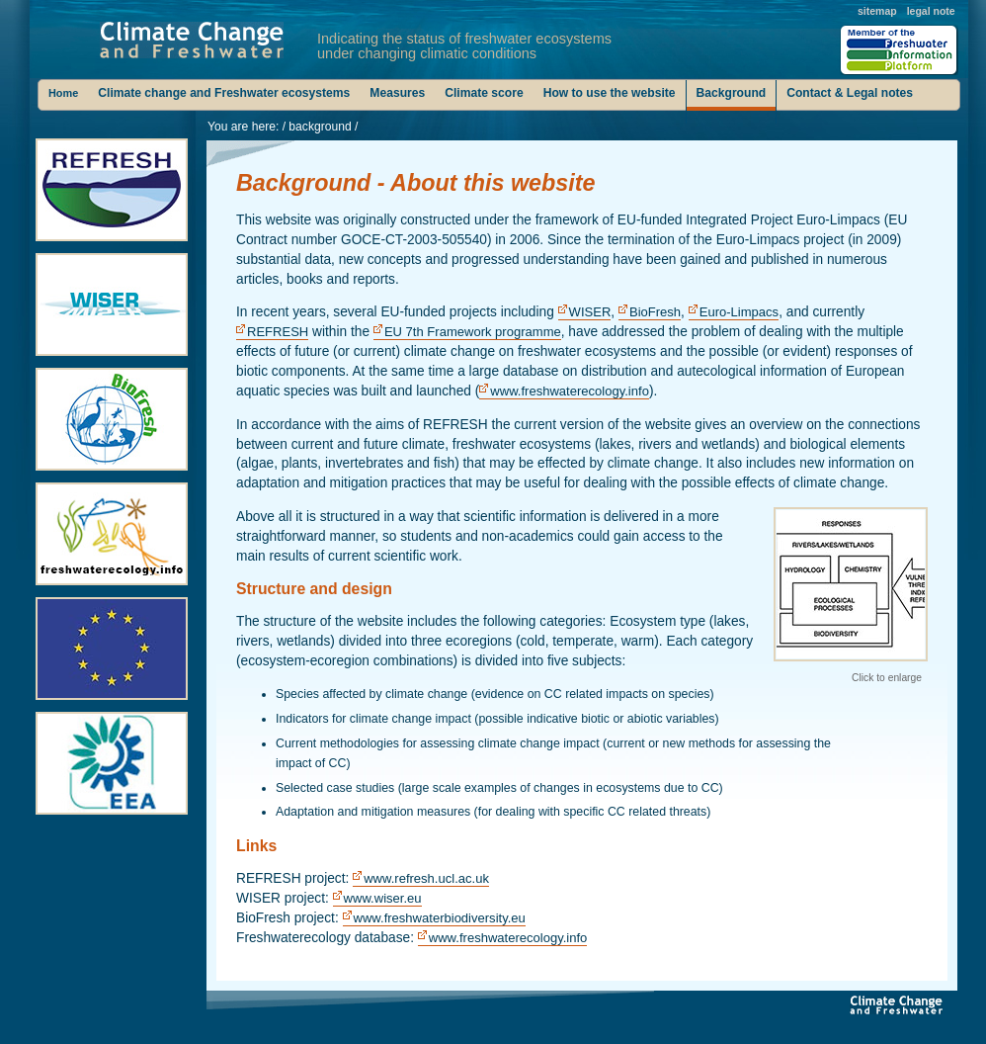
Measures (397, 93)
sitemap (877, 11)
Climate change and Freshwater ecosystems (224, 93)
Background (732, 93)
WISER (590, 311)
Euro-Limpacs (739, 311)
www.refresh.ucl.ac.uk (426, 878)
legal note (931, 11)
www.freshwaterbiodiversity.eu (440, 918)
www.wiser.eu (383, 898)
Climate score (484, 93)
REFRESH (277, 331)
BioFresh (655, 311)
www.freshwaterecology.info (569, 391)
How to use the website (609, 93)
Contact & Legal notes (849, 93)
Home (63, 93)
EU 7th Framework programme (472, 331)
